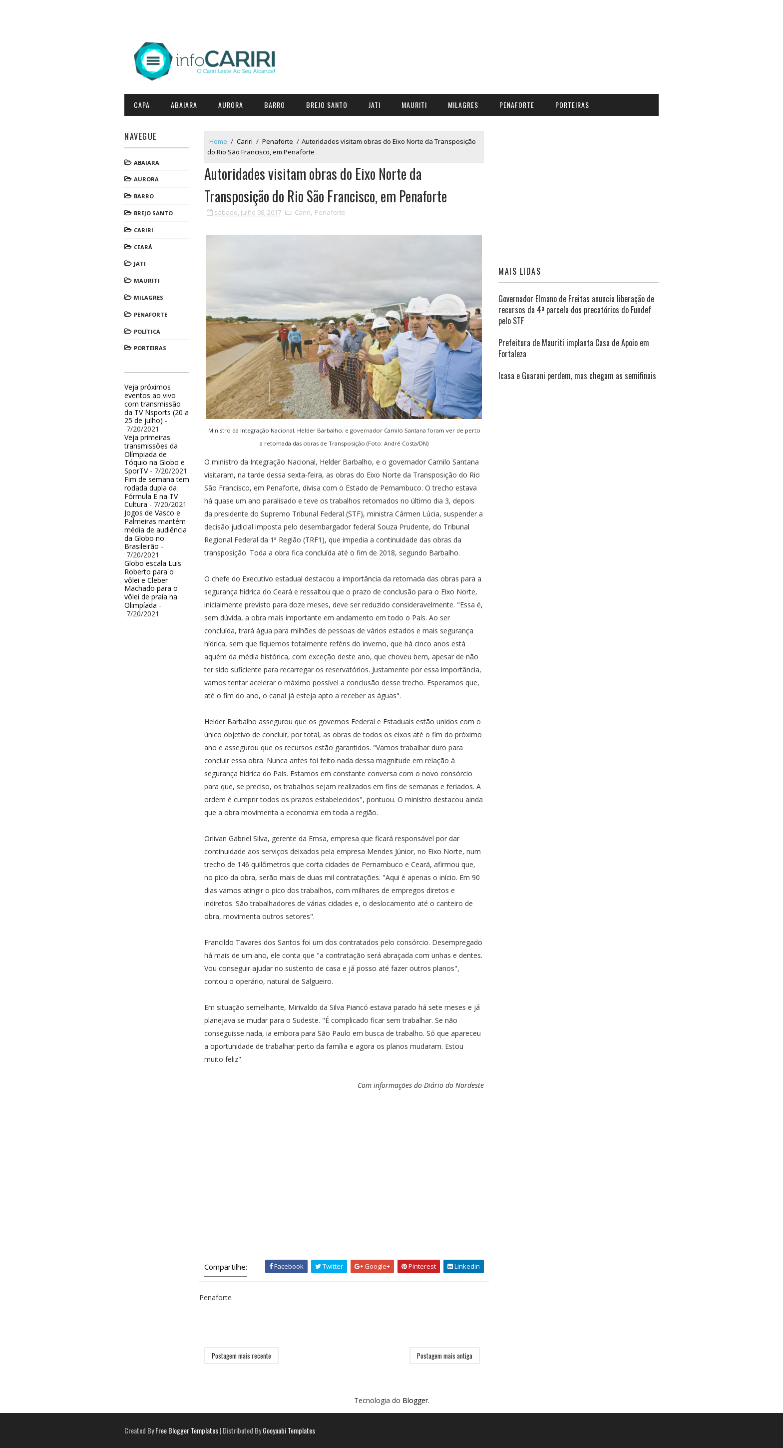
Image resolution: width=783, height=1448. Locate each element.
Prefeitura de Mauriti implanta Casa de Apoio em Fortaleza (573, 348)
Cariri (143, 230)
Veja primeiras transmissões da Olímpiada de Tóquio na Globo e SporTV (154, 454)
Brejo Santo (327, 104)
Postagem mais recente (241, 1356)
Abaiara (184, 104)
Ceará (143, 247)
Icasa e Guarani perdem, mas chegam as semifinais (577, 376)
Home (218, 141)
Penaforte (516, 104)
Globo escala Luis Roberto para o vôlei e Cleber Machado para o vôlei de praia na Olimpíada (152, 584)
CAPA (142, 104)
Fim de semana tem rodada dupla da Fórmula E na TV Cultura (156, 492)
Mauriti (414, 104)
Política (147, 331)
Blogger (415, 1400)
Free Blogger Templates (186, 1430)
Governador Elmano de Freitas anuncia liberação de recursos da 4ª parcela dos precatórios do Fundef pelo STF (576, 310)
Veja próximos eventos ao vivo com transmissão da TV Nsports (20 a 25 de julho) (156, 403)
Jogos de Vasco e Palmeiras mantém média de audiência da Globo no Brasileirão (155, 529)
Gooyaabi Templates (289, 1430)
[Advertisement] (344, 1175)
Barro (274, 104)
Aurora (230, 104)
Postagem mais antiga (444, 1356)
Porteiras (572, 104)
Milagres (463, 104)
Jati (375, 104)
